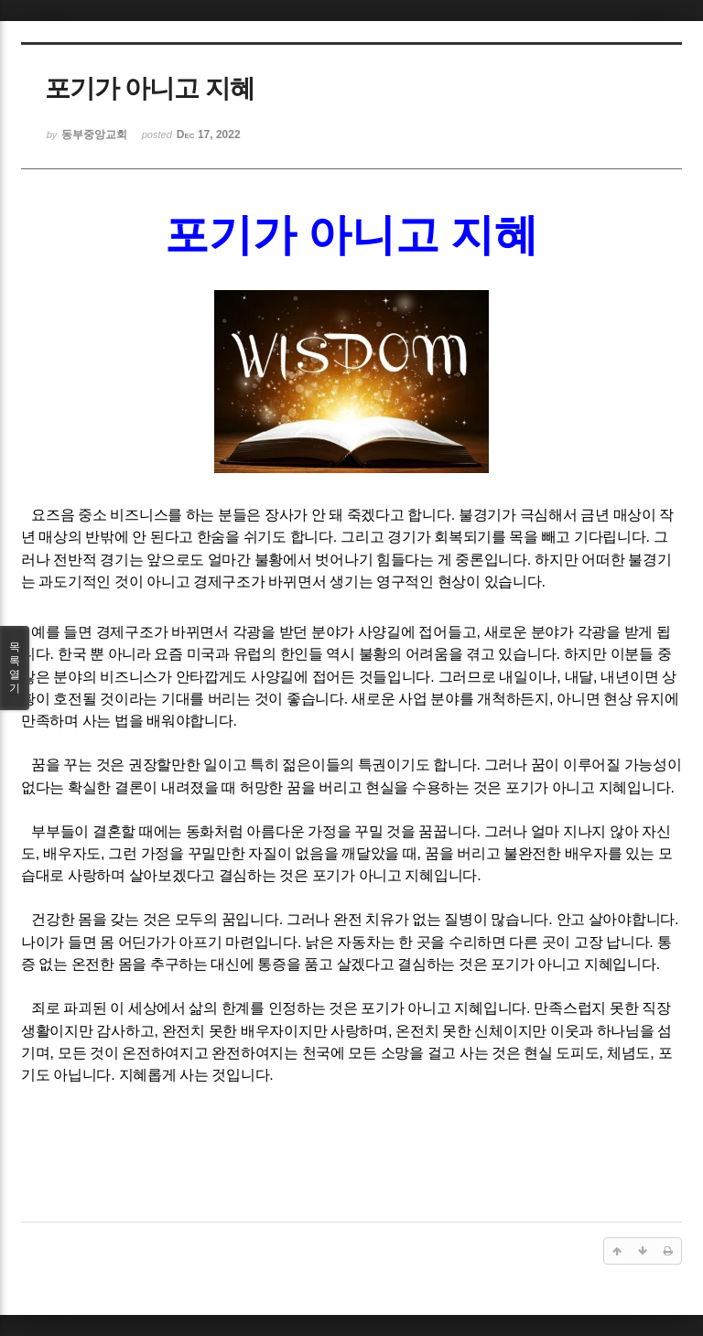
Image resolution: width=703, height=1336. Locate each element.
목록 (14, 668)
